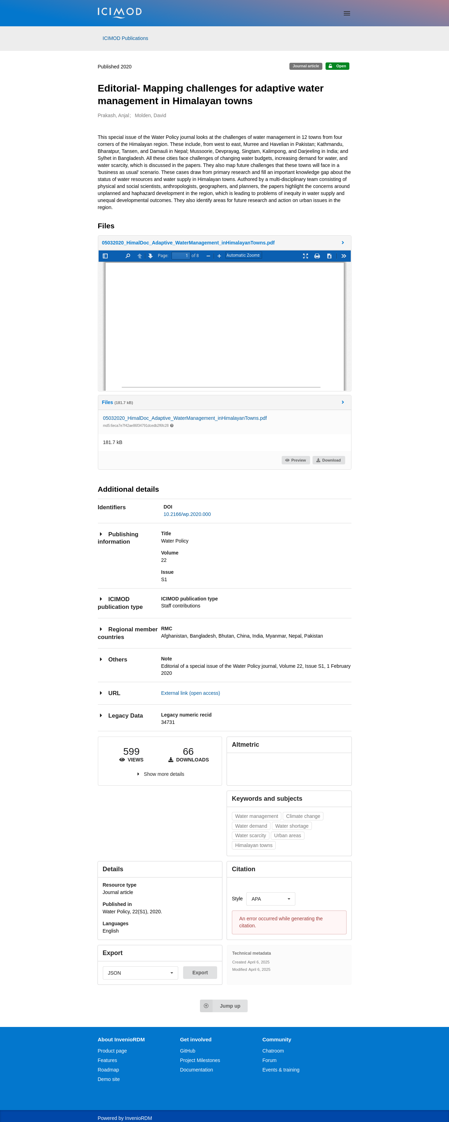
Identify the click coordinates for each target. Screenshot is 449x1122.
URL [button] (109, 693)
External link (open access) (190, 693)
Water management (256, 816)
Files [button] (224, 402)
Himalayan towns (254, 845)
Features (107, 1060)
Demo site (109, 1079)
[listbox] (270, 899)
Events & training (281, 1070)
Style (237, 898)
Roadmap (108, 1070)
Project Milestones (200, 1060)
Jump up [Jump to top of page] (220, 1006)
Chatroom (273, 1051)
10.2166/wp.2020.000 (187, 514)
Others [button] (112, 659)
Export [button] (200, 972)
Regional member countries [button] (128, 632)
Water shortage (292, 826)
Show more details (164, 774)
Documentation (196, 1070)
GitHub (187, 1051)
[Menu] (346, 13)
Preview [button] (295, 460)
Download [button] (328, 460)
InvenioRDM (138, 1118)
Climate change (303, 816)
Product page (112, 1051)
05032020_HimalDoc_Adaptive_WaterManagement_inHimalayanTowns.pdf (185, 418)
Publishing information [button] (118, 537)
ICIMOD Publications (125, 38)
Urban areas (287, 835)
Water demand (251, 826)
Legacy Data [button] (120, 715)
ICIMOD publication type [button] (120, 602)
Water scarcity (250, 835)
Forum (269, 1060)
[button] (224, 243)
